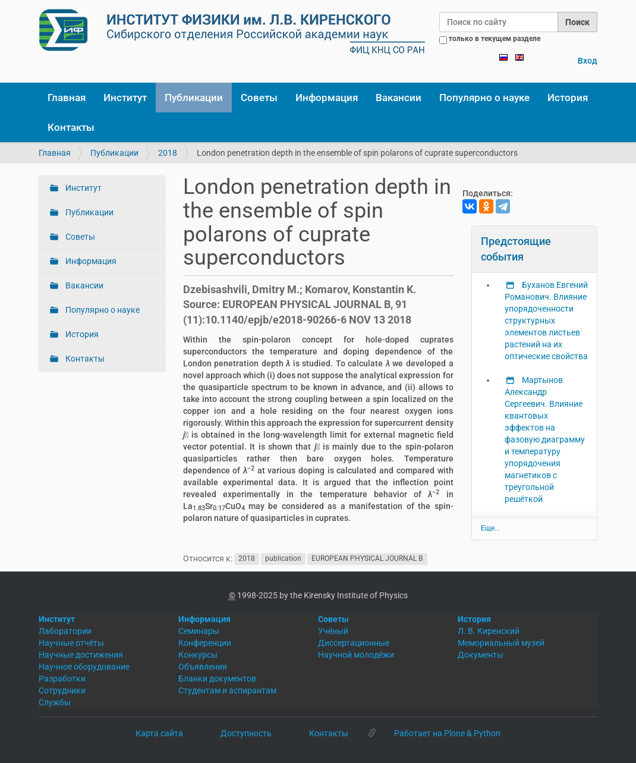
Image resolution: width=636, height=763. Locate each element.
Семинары (198, 631)
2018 (167, 153)
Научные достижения (81, 655)
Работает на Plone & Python (447, 733)
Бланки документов (217, 678)
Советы (259, 97)
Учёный (333, 631)
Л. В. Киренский (488, 631)
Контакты (71, 127)
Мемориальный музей (501, 643)
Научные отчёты (71, 643)
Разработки (62, 678)
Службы (55, 702)
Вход (587, 60)
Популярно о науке (484, 97)
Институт (125, 97)
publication (283, 559)
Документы (480, 655)
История (567, 97)
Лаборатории (65, 631)
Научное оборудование (84, 666)
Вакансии (398, 97)
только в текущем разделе (494, 38)
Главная (67, 97)
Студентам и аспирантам (227, 690)
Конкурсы (198, 655)
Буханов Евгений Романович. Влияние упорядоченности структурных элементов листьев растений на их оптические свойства (546, 320)
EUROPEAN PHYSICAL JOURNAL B (367, 559)
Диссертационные (353, 643)
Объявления (202, 666)
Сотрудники (62, 690)
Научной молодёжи (356, 655)
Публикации (194, 97)
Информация (326, 97)
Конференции (204, 643)
